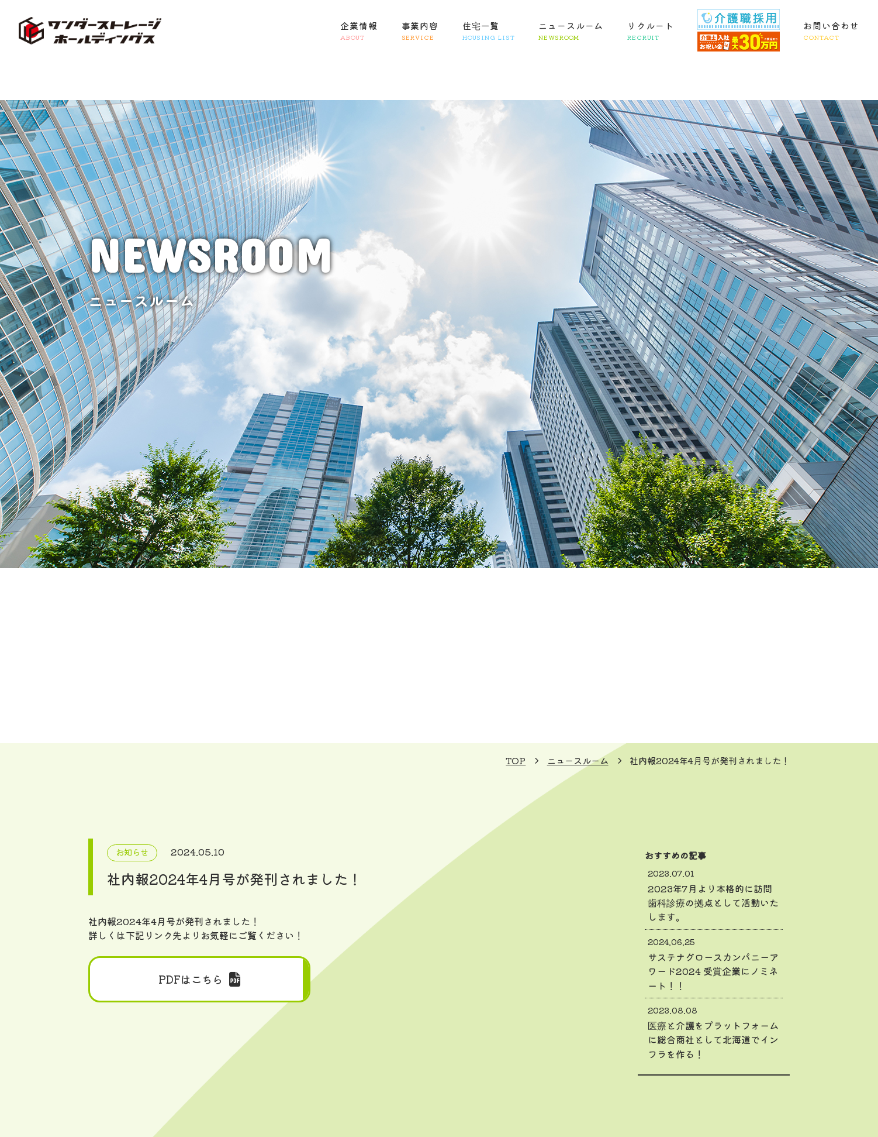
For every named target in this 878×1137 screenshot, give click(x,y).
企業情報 (359, 31)
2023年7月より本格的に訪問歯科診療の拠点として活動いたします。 (714, 895)
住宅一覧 (488, 31)
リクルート (650, 31)
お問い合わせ (831, 31)
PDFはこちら (199, 979)
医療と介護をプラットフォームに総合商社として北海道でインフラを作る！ (714, 1032)
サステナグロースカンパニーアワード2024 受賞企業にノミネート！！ (714, 964)
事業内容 (420, 31)
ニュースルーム (570, 31)
